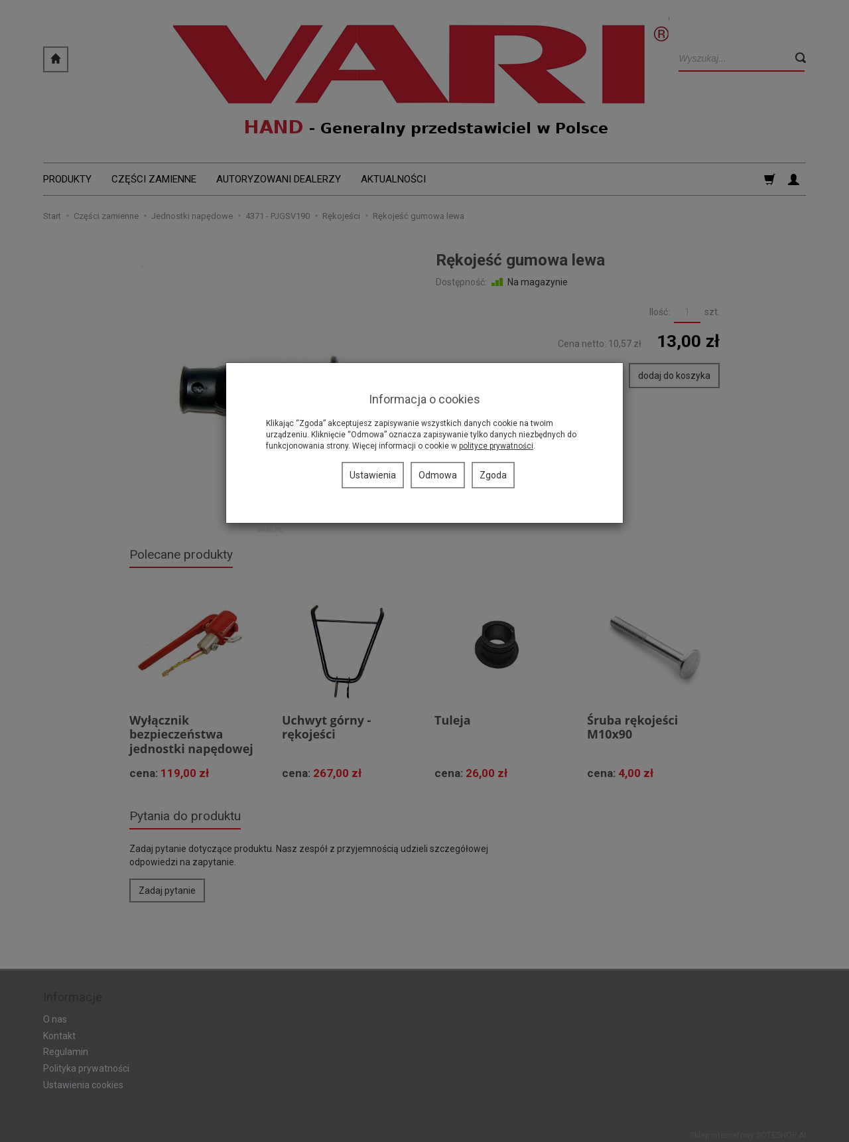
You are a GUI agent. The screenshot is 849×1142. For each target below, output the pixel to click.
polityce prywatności (496, 446)
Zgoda (493, 475)
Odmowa (438, 475)
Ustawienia (373, 475)
